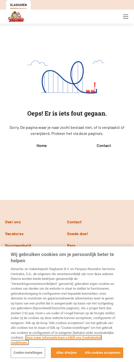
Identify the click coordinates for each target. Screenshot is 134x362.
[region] (67, 304)
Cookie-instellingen (28, 352)
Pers (71, 245)
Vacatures (14, 233)
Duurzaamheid (18, 245)
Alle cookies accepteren (102, 352)
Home (42, 145)
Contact (104, 145)
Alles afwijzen (66, 352)
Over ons (13, 221)
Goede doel (77, 233)
